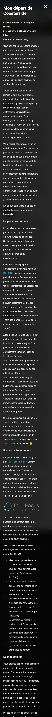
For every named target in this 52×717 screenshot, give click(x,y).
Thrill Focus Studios (17, 461)
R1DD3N (7, 273)
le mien (12, 443)
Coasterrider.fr (23, 581)
